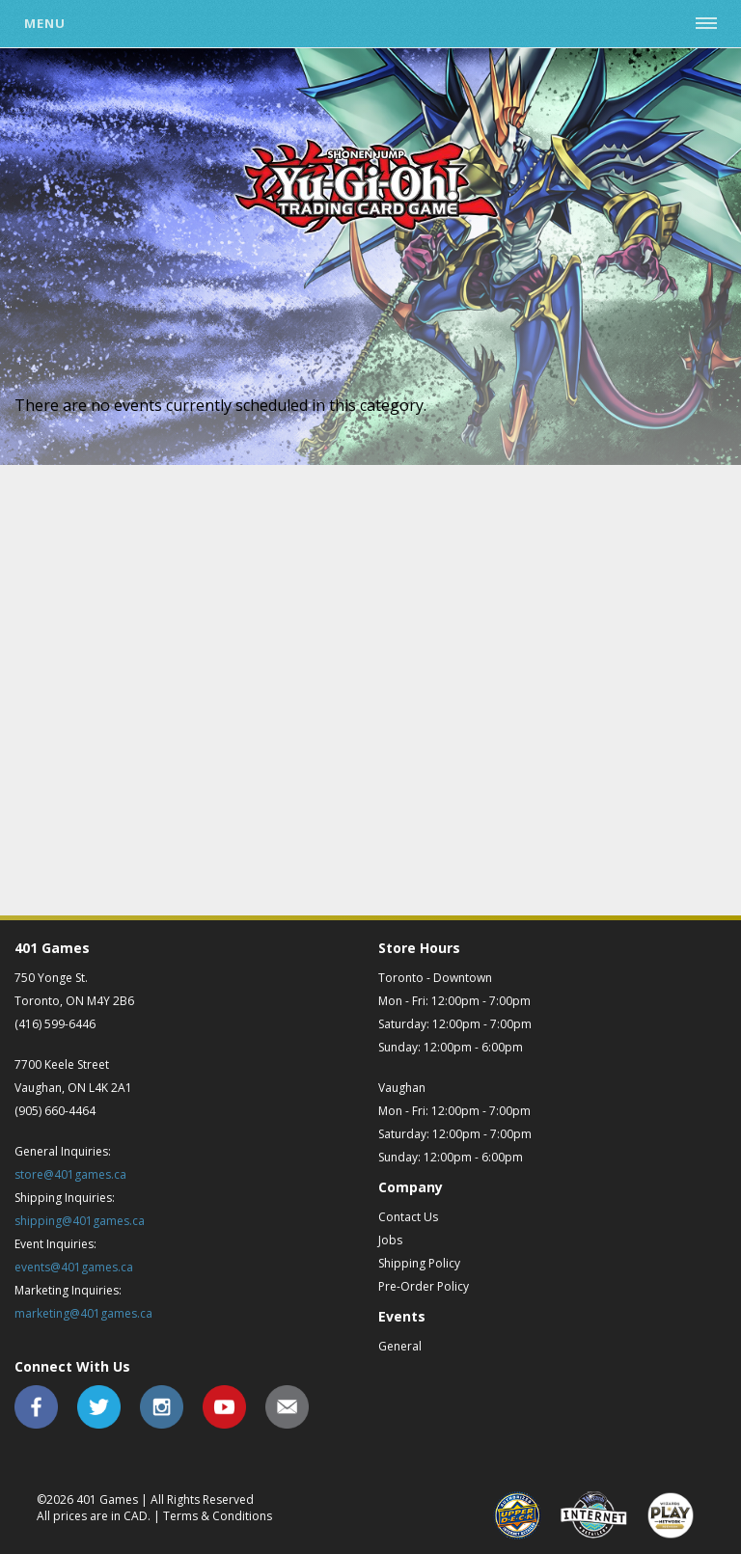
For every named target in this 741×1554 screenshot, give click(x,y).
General (400, 1346)
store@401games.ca (70, 1174)
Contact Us (408, 1217)
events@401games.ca (73, 1267)
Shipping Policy (419, 1263)
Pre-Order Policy (423, 1286)
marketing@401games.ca (83, 1313)
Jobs (390, 1240)
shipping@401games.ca (79, 1221)
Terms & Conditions (217, 1516)
